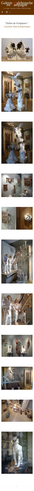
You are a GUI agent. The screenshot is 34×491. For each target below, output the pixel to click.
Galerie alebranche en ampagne (17, 4)
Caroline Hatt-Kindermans (17, 26)
